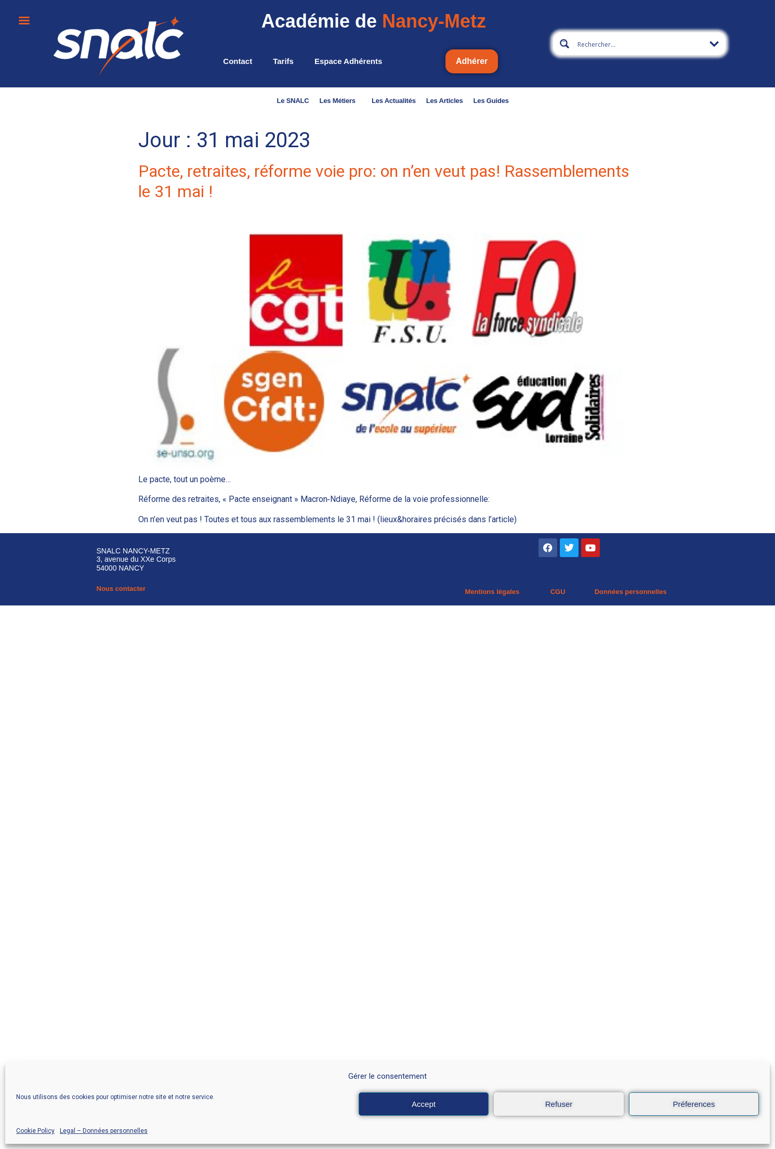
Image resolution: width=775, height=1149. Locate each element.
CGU (558, 592)
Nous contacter (121, 588)
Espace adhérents (348, 61)
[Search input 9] (639, 43)
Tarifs (283, 61)
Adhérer (472, 61)
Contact (237, 61)
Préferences (694, 1104)
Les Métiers (340, 101)
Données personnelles (631, 592)
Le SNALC (293, 101)
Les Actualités (394, 101)
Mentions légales (492, 592)
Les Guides (491, 101)
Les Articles (444, 101)
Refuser (559, 1104)
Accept (424, 1104)
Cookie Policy (35, 1130)
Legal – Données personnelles (104, 1130)
